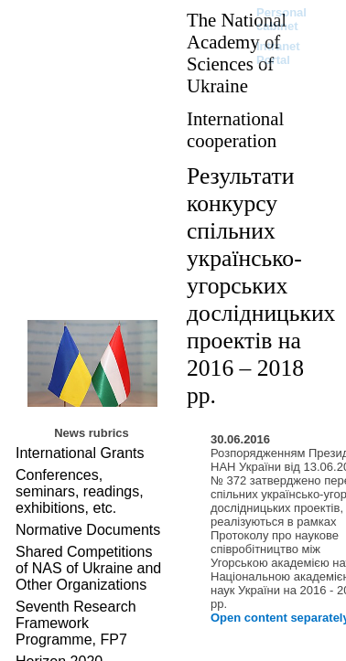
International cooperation (235, 129)
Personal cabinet (281, 19)
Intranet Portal (278, 53)
